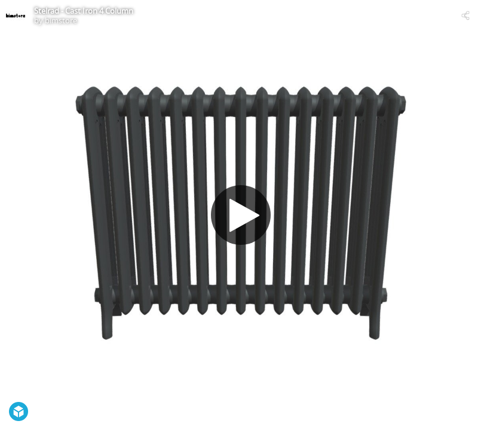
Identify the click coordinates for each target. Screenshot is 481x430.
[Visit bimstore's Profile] (15, 15)
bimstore (61, 20)
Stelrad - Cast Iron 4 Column (83, 10)
